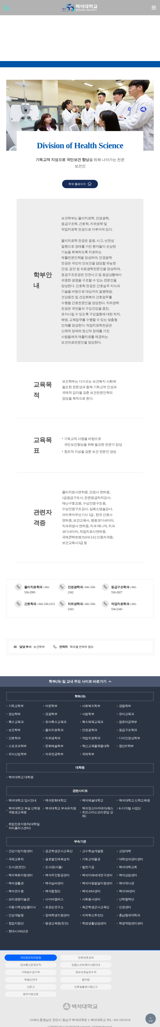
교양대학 (125, 851)
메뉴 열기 (154, 7)
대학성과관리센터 (131, 859)
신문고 (128, 972)
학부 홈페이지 (77, 184)
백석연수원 (16, 891)
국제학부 (88, 754)
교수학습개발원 (92, 851)
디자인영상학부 (129, 738)
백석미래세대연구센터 (97, 875)
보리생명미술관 (19, 899)
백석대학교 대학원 (21, 777)
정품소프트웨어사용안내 (28, 965)
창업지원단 (16, 923)
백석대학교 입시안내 (22, 800)
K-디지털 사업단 (130, 808)
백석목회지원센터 (21, 875)
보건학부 (15, 730)
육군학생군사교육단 (95, 907)
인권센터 (125, 907)
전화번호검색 (78, 958)
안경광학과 (89, 730)
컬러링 (78, 972)
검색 (7, 9)
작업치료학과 (91, 738)
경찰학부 (125, 706)
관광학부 (51, 714)
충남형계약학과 (129, 916)
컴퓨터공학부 (128, 722)
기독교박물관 (91, 859)
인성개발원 (16, 916)
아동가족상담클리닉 (22, 907)
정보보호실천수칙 (128, 965)
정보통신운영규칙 (128, 958)
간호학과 (15, 738)
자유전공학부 (54, 754)
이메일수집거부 (78, 965)
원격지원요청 (78, 980)
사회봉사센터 (91, 899)
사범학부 (88, 714)
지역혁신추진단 (92, 916)
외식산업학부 (18, 754)
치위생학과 (52, 738)
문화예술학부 (54, 746)
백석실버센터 (54, 883)
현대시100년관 (18, 932)
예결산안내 (28, 972)
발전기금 (88, 867)
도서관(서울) (53, 867)
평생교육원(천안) (56, 923)
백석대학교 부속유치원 (60, 808)
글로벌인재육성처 (57, 859)
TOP (150, 1021)
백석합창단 (52, 891)
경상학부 (15, 714)
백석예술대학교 (92, 800)
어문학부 (51, 706)
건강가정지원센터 (21, 851)
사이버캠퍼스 (54, 899)
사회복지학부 (91, 706)
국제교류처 (16, 859)
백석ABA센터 (91, 891)
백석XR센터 (127, 891)
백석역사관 (126, 883)
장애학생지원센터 (57, 916)
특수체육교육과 (92, 722)
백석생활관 (16, 883)
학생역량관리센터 (131, 923)
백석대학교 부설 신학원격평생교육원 (24, 810)
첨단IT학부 (126, 746)
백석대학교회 (128, 867)
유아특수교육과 (55, 722)
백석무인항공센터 (57, 875)
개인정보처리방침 (28, 958)
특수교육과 (16, 722)
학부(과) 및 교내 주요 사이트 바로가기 (77, 681)
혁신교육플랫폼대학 (95, 746)
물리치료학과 (54, 730)
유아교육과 (126, 714)
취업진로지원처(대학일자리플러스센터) (24, 826)
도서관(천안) (17, 867)
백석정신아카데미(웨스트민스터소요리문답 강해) (97, 812)
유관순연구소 (54, 907)
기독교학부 (16, 706)
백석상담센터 (128, 875)
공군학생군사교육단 (58, 851)
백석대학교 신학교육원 (134, 800)
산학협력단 (126, 899)
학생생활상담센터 (94, 923)
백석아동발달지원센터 (97, 883)
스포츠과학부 (18, 746)
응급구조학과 (128, 730)
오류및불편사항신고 (28, 980)
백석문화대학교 (55, 800)
